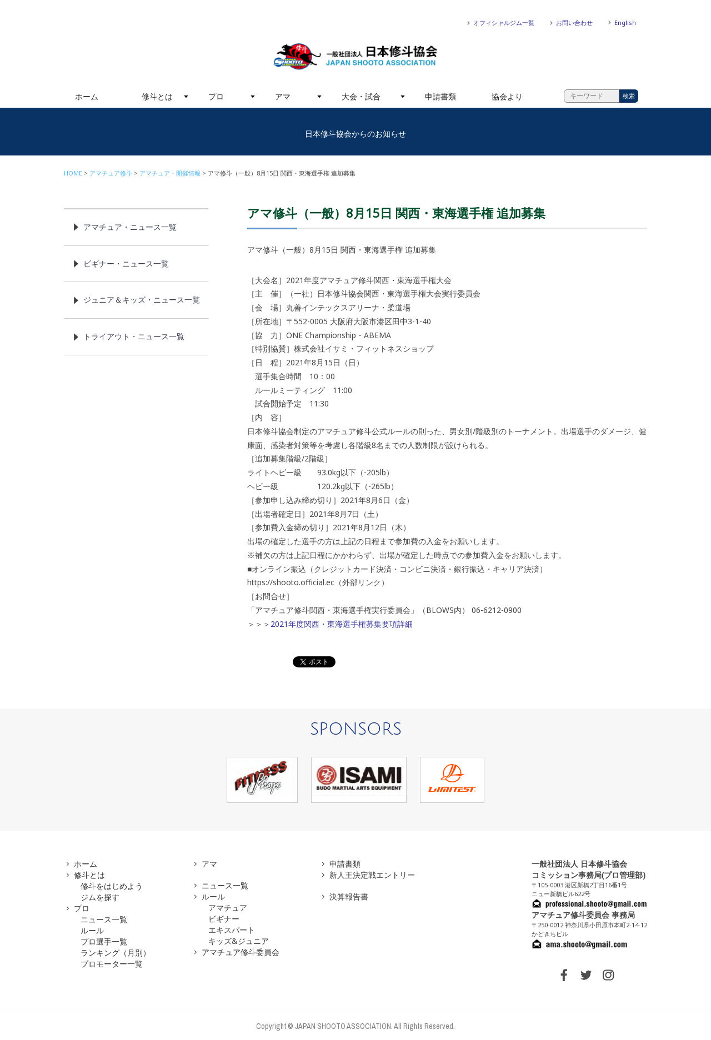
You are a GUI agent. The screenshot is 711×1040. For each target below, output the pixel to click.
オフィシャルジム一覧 (503, 22)
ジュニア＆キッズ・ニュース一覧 (141, 299)
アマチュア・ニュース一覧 (130, 227)
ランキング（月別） (116, 952)
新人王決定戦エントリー (372, 875)
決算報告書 (348, 896)
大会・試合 (361, 96)
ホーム (86, 96)
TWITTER (586, 975)
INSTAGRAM (608, 975)
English (625, 22)
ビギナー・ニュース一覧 (126, 263)
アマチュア (227, 907)
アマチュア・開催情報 (170, 173)
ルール (92, 930)
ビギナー (223, 918)
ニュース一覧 (104, 919)
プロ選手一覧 (104, 941)
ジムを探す (100, 897)
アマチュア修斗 (110, 173)
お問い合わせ (574, 22)
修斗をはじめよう (112, 886)
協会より (507, 96)
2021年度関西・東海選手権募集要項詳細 (342, 624)
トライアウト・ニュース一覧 (133, 336)
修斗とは (157, 96)
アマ (283, 96)
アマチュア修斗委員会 (240, 952)
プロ (216, 96)
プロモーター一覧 (112, 963)
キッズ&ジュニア (238, 941)
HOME (73, 173)
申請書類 (440, 96)
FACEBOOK (564, 975)
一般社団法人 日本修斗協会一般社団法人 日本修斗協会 (355, 56)
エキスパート (231, 930)
